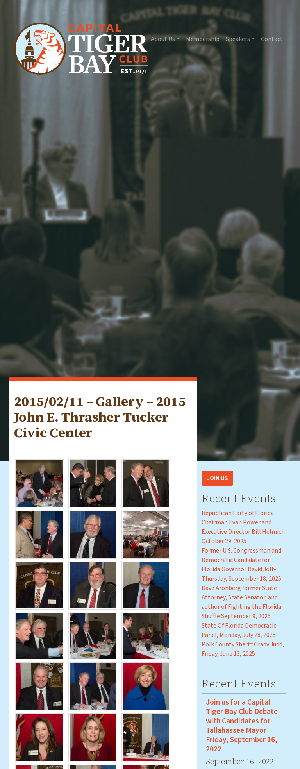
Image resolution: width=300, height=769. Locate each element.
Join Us (217, 478)
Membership (203, 39)
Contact (272, 39)
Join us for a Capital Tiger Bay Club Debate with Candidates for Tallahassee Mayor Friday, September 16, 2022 (242, 726)
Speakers (238, 39)
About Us (163, 39)
